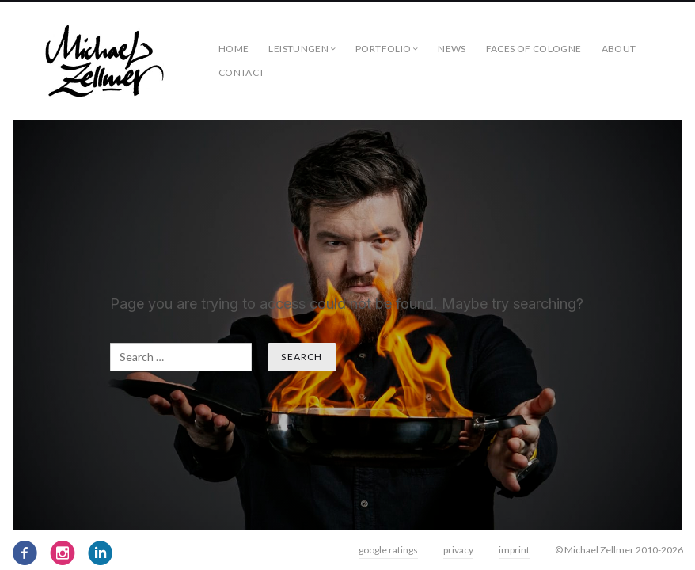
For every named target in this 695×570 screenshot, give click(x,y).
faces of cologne (534, 49)
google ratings (388, 550)
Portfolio (383, 49)
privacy (458, 550)
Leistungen (298, 49)
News (451, 49)
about (619, 49)
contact (241, 72)
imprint (514, 550)
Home (233, 49)
